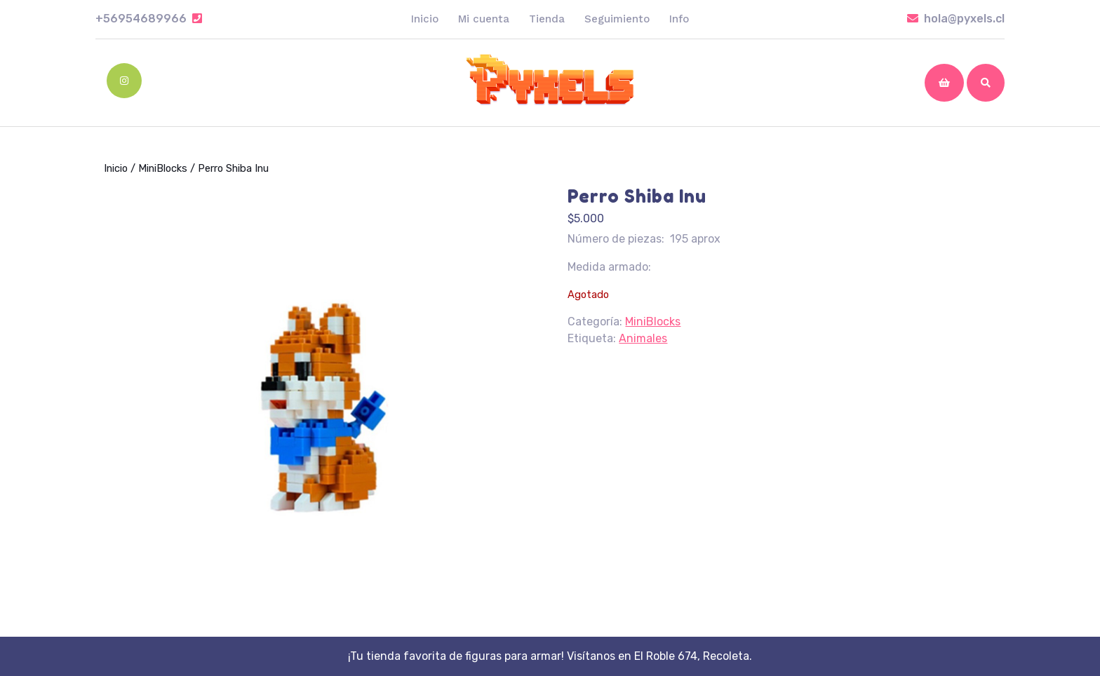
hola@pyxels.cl (956, 18)
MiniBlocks (162, 168)
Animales (643, 338)
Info (679, 19)
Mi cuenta (483, 19)
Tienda (547, 19)
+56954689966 (148, 18)
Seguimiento (617, 19)
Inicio (424, 19)
